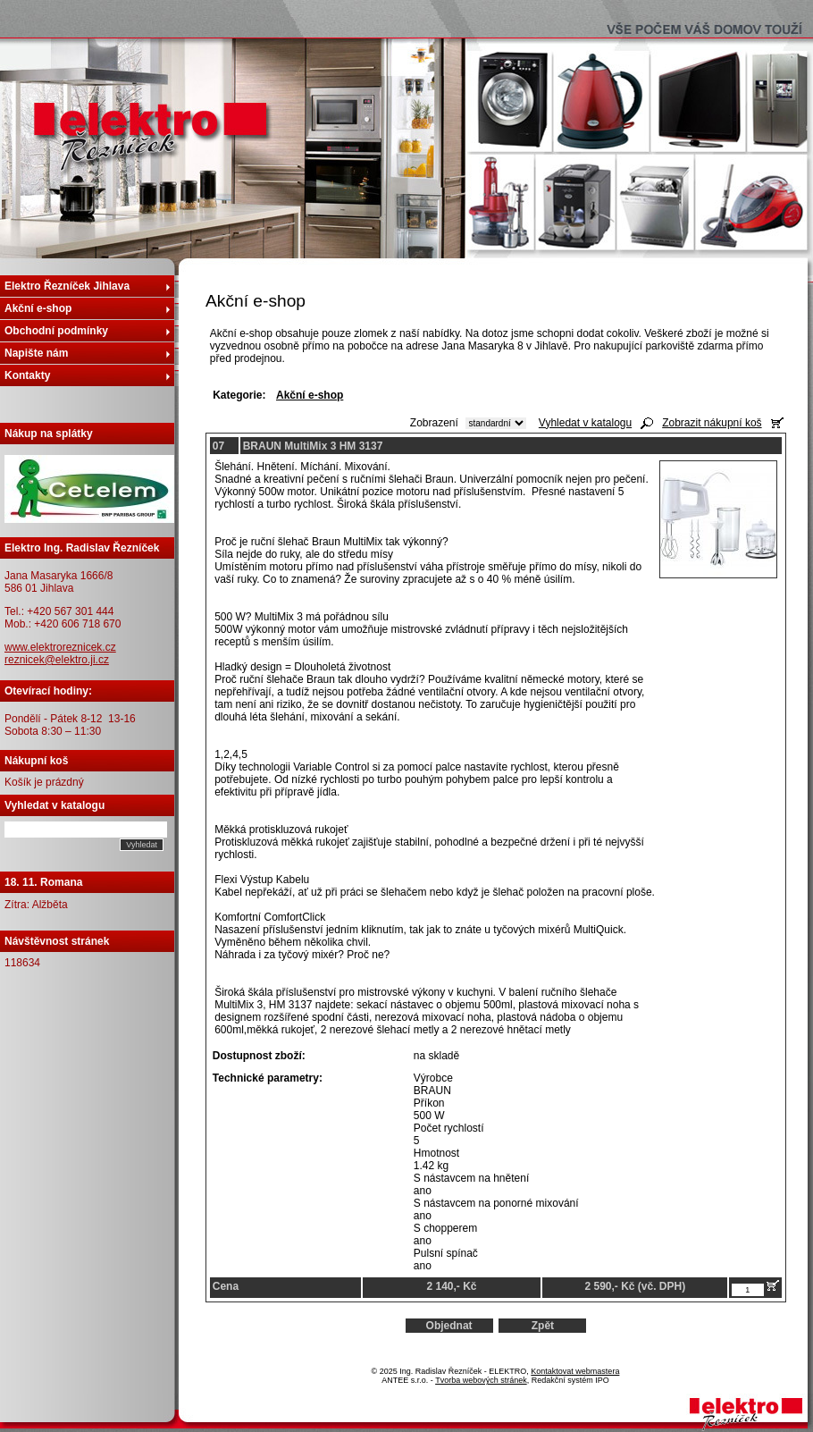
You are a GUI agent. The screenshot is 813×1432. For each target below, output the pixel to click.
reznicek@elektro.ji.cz (56, 659)
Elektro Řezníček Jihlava (67, 286)
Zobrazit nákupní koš (711, 423)
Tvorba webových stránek (481, 1380)
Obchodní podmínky (56, 330)
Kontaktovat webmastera (575, 1371)
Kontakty (27, 375)
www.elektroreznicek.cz (60, 647)
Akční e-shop (37, 308)
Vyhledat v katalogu (585, 423)
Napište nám (36, 353)
